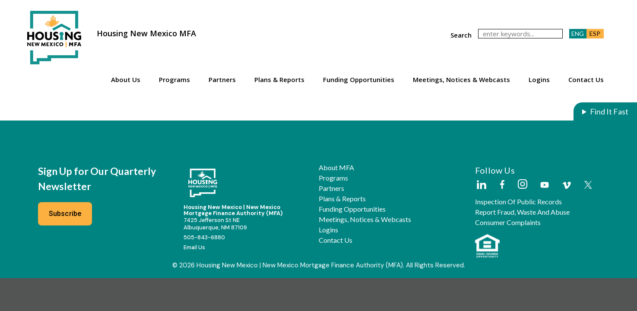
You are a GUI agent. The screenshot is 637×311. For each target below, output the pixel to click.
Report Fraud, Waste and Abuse (522, 212)
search (461, 35)
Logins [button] (539, 79)
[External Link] (481, 185)
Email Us (194, 247)
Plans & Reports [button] (279, 79)
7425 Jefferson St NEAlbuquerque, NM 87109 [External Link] (215, 223)
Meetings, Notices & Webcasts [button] (461, 79)
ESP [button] (594, 33)
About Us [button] (125, 79)
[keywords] (520, 33)
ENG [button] (577, 33)
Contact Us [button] (586, 79)
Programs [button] (174, 79)
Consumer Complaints (508, 222)
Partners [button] (222, 79)
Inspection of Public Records (518, 202)
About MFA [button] (336, 167)
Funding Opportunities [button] (358, 79)
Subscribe (65, 213)
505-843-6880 (204, 237)
